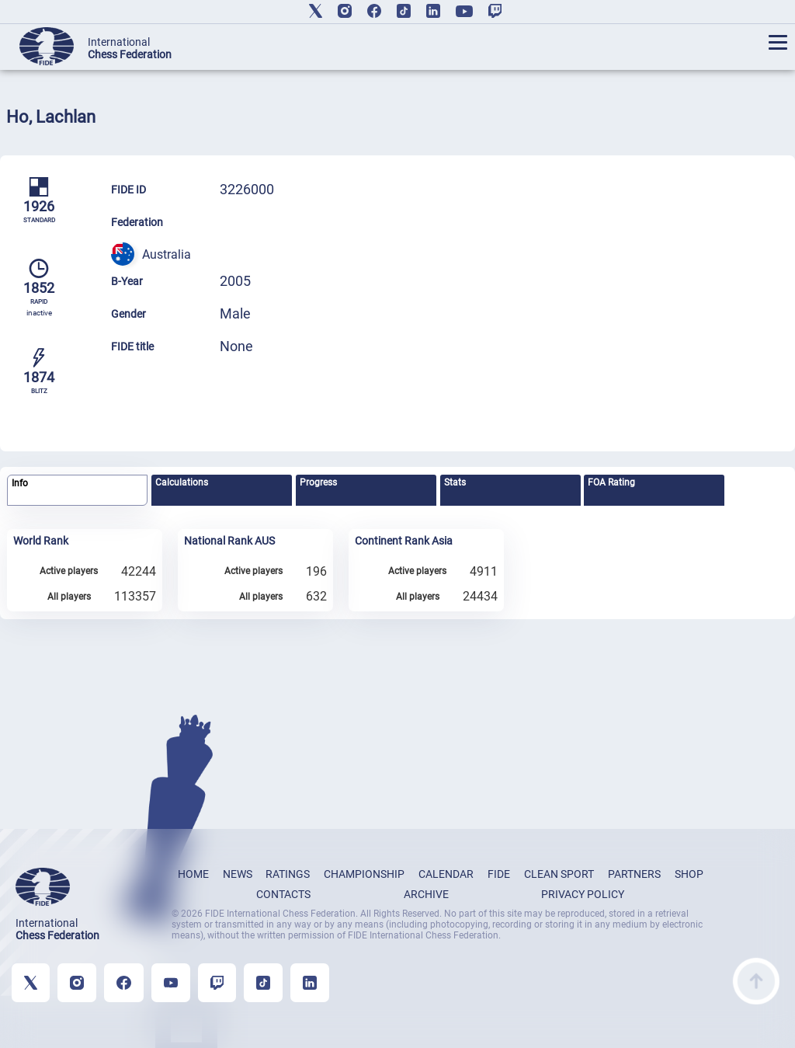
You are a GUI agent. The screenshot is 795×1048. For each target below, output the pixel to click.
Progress (318, 482)
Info (20, 483)
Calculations (181, 482)
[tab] (77, 491)
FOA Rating (611, 482)
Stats (455, 482)
